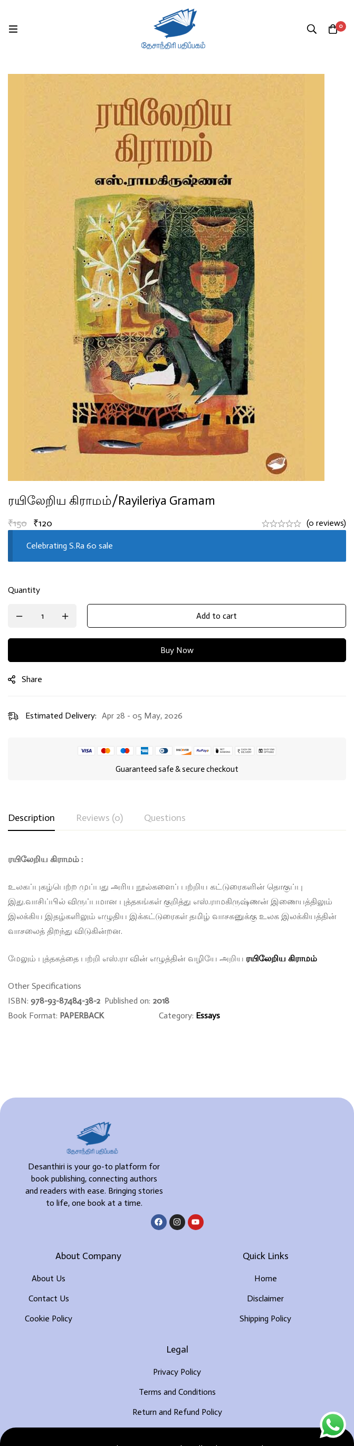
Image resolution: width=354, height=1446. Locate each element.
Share (32, 679)
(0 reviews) (326, 523)
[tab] (31, 818)
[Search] (311, 29)
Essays (208, 1015)
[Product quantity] (42, 616)
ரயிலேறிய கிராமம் (281, 958)
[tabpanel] (177, 937)
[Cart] (332, 29)
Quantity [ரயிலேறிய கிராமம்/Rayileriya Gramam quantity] (24, 590)
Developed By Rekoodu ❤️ (177, 1420)
